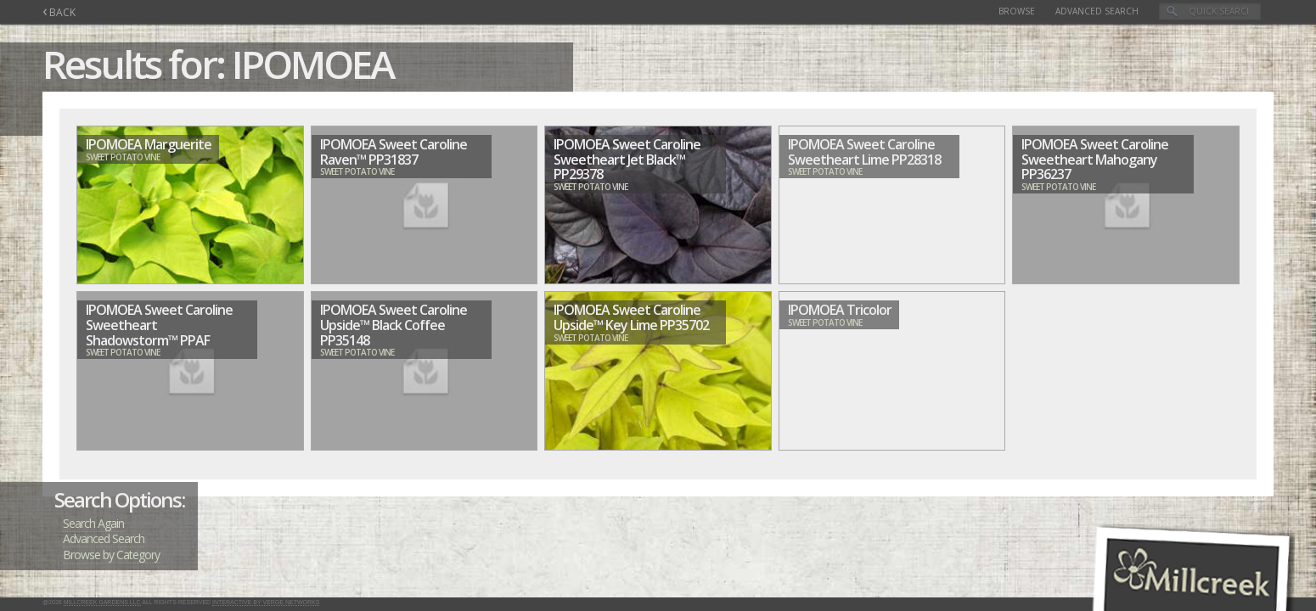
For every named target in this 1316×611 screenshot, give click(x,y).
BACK (59, 12)
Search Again (93, 523)
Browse (1016, 11)
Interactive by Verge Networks (265, 602)
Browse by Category (111, 555)
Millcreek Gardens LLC (102, 602)
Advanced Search (1097, 11)
